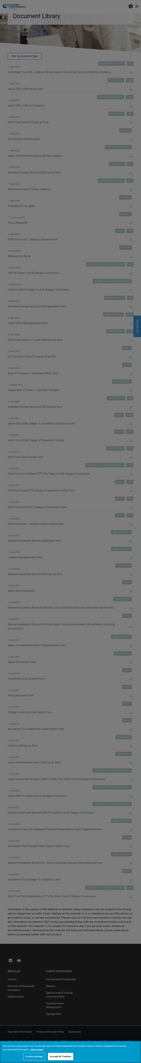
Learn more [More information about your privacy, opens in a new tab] (36, 1049)
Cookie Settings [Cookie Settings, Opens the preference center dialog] (34, 1056)
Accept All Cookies (60, 1056)
